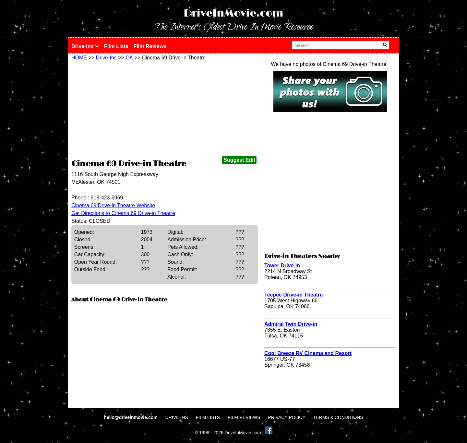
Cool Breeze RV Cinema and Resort (308, 353)
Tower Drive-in (282, 265)
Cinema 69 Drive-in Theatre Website (113, 205)
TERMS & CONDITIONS (338, 417)
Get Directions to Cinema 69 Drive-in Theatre (123, 213)
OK (129, 57)
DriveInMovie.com (233, 13)
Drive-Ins (85, 46)
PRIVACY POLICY (286, 417)
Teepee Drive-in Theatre (293, 294)
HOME (79, 57)
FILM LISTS (208, 417)
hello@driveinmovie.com (131, 417)
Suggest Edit (239, 160)
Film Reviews (150, 46)
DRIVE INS (176, 417)
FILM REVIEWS (244, 417)
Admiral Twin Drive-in (290, 324)
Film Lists (116, 46)
